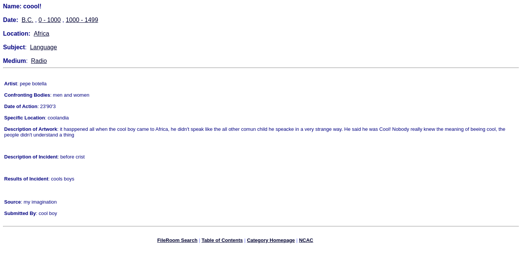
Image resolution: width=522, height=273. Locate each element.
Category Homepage (271, 241)
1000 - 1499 (82, 20)
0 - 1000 (49, 20)
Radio (39, 61)
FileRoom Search (177, 241)
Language (43, 47)
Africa (41, 33)
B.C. (27, 20)
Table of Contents (222, 241)
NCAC (306, 241)
